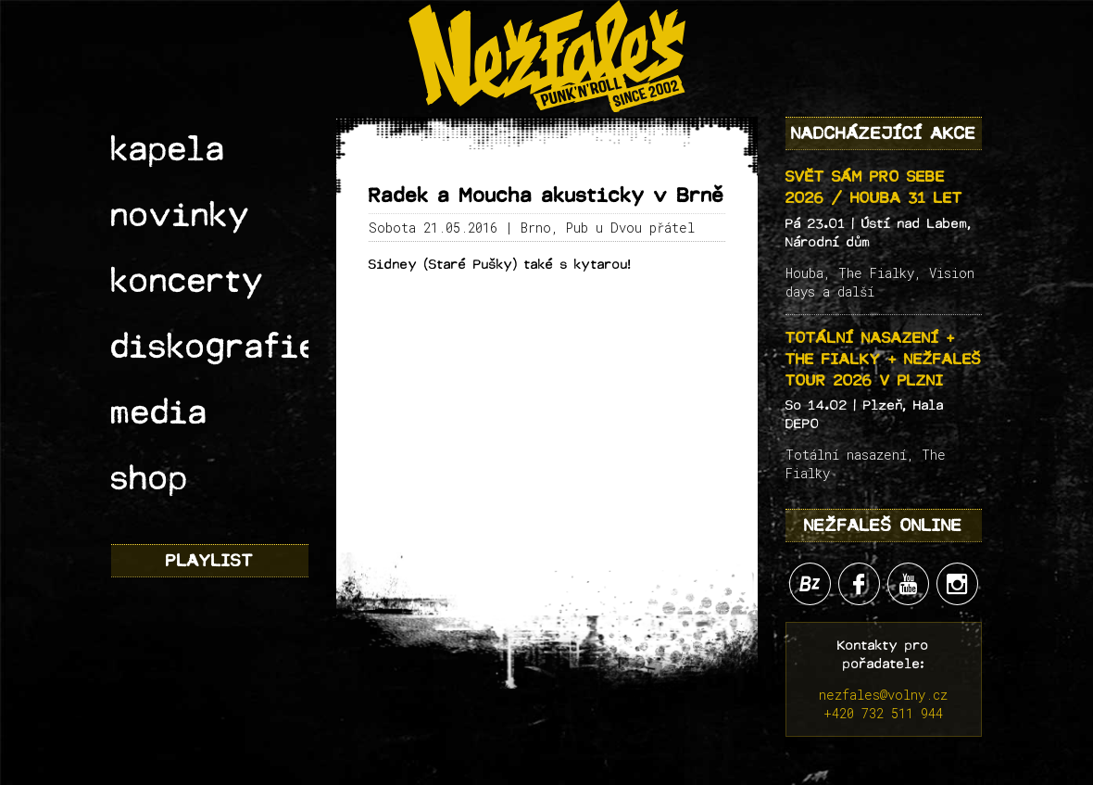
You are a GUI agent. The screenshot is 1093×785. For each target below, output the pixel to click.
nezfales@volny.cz (883, 694)
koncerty (167, 209)
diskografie (187, 247)
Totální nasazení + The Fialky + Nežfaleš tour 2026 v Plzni (883, 359)
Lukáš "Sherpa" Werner (643, 775)
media (147, 284)
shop (141, 321)
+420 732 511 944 (883, 713)
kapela (154, 134)
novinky (163, 171)
